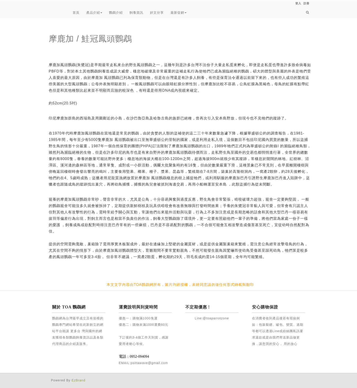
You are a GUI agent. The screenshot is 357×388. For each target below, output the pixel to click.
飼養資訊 (136, 12)
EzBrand (78, 380)
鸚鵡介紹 (116, 12)
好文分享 (157, 12)
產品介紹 (94, 12)
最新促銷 (178, 12)
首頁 (76, 12)
